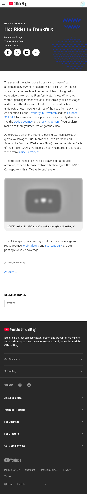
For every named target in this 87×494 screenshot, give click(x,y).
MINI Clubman (50, 121)
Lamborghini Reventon (43, 113)
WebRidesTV (31, 245)
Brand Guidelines (49, 470)
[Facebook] (29, 385)
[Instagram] (20, 385)
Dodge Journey (23, 121)
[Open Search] (82, 4)
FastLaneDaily (54, 245)
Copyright (30, 470)
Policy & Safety (12, 470)
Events (11, 303)
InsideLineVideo (28, 152)
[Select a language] (31, 484)
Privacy (67, 470)
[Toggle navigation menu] (4, 4)
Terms (7, 476)
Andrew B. (10, 271)
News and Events (15, 23)
